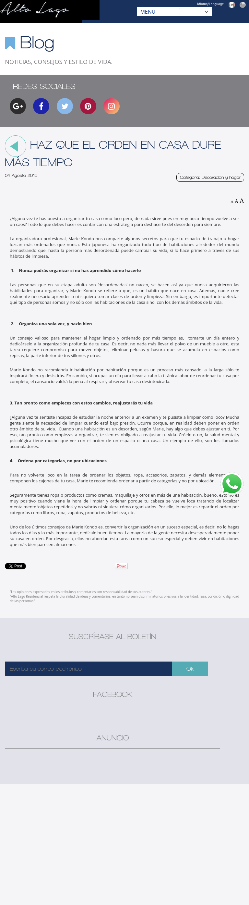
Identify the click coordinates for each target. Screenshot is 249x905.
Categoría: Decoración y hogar (210, 177)
